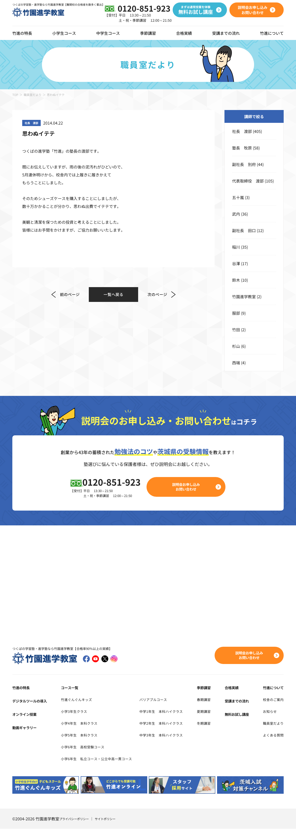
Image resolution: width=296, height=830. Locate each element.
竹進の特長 (22, 688)
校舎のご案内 (272, 700)
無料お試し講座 (239, 715)
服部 (236, 313)
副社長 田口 (244, 230)
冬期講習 (211, 724)
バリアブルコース (163, 700)
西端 (236, 363)
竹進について (272, 688)
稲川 (236, 247)
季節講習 (148, 33)
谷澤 (236, 263)
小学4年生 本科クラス (79, 724)
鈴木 (236, 280)
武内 (236, 214)
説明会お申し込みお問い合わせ (189, 487)
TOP (15, 94)
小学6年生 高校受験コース (83, 748)
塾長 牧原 (242, 148)
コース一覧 (68, 688)
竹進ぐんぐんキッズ (76, 700)
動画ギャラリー (26, 728)
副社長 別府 (244, 164)
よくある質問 (272, 736)
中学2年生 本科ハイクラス (172, 724)
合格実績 (184, 33)
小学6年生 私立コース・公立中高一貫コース (99, 759)
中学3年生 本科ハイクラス (172, 736)
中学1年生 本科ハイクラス (172, 712)
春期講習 (211, 700)
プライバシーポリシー (76, 819)
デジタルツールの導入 (32, 702)
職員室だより (32, 94)
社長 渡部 (242, 131)
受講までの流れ (226, 33)
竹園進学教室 (244, 296)
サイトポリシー (112, 819)
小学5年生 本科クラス (79, 736)
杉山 (236, 346)
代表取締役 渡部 (248, 181)
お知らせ (268, 712)
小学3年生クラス (73, 712)
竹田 (236, 329)
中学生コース (108, 33)
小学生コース (64, 33)
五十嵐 (238, 197)
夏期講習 (211, 712)
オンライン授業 (26, 715)
